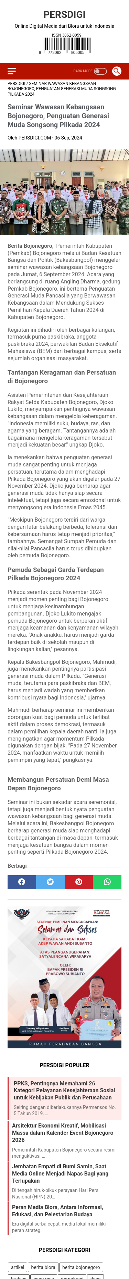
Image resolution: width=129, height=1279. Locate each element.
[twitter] (50, 882)
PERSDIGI (64, 14)
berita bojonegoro (81, 1267)
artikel (17, 1267)
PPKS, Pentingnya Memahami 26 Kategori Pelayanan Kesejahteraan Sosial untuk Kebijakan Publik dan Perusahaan (64, 1090)
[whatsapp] (107, 882)
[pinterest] (79, 882)
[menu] (12, 71)
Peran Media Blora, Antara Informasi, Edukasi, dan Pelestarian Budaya (57, 1211)
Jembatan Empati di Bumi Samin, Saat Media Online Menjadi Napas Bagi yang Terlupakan (60, 1173)
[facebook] (22, 882)
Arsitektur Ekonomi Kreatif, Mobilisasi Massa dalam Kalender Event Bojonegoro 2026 (62, 1132)
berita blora (43, 1267)
